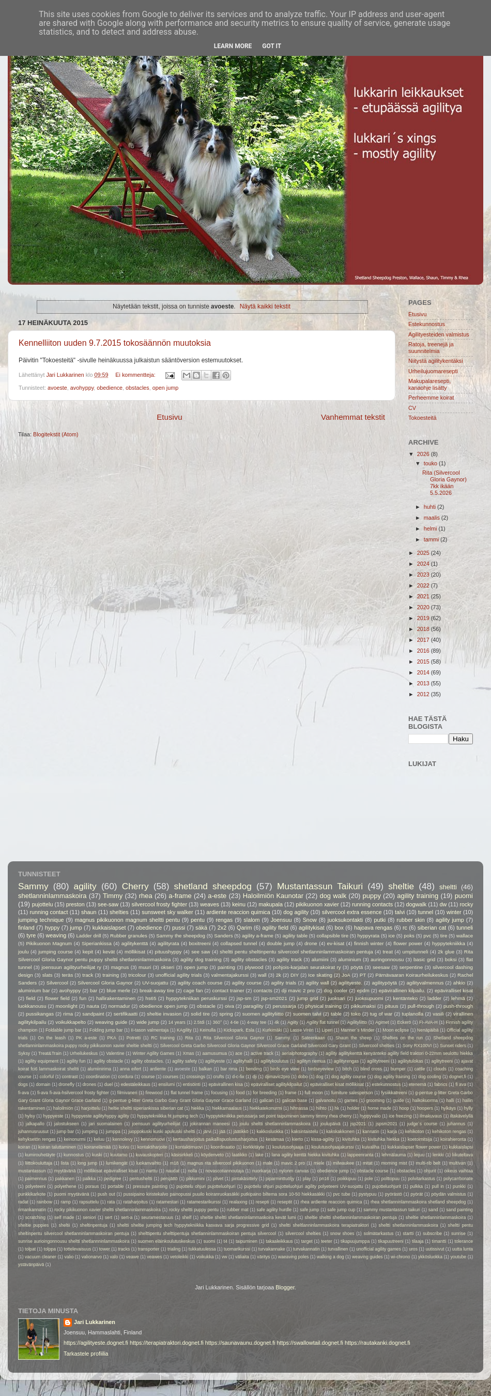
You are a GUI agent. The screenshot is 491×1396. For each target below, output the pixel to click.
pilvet (218, 1178)
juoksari (336, 998)
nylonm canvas (294, 1170)
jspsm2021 (386, 1123)
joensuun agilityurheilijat (156, 1123)
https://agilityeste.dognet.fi (96, 1343)
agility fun (76, 1061)
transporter (149, 1249)
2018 (424, 629)
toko (355, 1014)
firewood (154, 1092)
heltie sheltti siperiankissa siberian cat (146, 1108)
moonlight (67, 1006)
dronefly (66, 1084)
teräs (67, 975)
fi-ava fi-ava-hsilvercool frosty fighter (73, 1092)
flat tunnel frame (187, 1092)
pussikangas (40, 1014)
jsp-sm (244, 998)
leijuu (419, 1154)
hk (336, 1108)
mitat (368, 1163)
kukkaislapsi (461, 1147)
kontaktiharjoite (152, 1147)
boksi (451, 959)
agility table (295, 935)
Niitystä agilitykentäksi (435, 361)
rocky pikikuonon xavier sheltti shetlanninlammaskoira (107, 1209)
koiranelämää (97, 1147)
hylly (468, 1108)
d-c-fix (238, 1076)
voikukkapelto (70, 1022)
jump (76, 927)
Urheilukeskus (84, 1053)
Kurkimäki (272, 1030)
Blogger (285, 1287)
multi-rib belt (428, 1163)
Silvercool (57, 983)
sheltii (64, 1225)
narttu (152, 1170)
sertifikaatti (125, 1014)
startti (408, 1233)
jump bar (65, 1131)
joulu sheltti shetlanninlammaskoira (274, 1123)
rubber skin (410, 920)
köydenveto (212, 1154)
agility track (289, 959)
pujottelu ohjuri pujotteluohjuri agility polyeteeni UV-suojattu (303, 1186)
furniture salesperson (352, 1092)
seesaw (381, 967)
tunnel (425, 912)
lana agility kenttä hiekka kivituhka (306, 1154)
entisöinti (192, 1084)
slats (47, 975)
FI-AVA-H (428, 1022)
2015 (424, 661)
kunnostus (74, 1154)
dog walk (332, 896)
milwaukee (343, 1163)
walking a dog (330, 1256)
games (351, 1100)
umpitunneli (415, 951)
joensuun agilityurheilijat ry (71, 967)
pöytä (356, 967)
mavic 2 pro (293, 1163)
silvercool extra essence (352, 912)
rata (111, 1201)
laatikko (239, 1154)
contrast (70, 1076)
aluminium (349, 959)
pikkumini (195, 1178)
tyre (31, 935)
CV (412, 408)
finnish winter (369, 943)
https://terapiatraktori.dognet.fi (167, 1343)
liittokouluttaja (38, 1163)
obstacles (137, 388)
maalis (432, 518)
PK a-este (86, 1037)
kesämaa (275, 1139)
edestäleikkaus (135, 1084)
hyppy (52, 927)
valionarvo (92, 1256)
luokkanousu (32, 1006)
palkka (89, 1178)
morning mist (394, 1163)
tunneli (464, 927)
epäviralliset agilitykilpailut (276, 1084)
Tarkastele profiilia (86, 1353)
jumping (90, 1131)
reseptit (285, 1201)
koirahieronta (453, 1139)
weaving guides (367, 1256)
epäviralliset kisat (454, 990)
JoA (346, 975)
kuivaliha (371, 1147)
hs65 (150, 998)
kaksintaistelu (304, 1131)
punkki (459, 1186)
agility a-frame (257, 935)
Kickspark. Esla (239, 1030)
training (110, 975)
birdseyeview (321, 1068)
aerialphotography (299, 1053)
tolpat (30, 1249)
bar (93, 990)
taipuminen (246, 1241)
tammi (432, 539)
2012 (424, 694)
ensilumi (166, 1084)
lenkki (438, 1154)
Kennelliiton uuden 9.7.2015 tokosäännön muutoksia (115, 343)
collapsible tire (332, 935)
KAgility (184, 1030)
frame (291, 1092)
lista (65, 1163)
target (307, 1241)
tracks (124, 1249)
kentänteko (405, 998)
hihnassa (299, 1108)
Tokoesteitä (422, 418)
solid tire (200, 1014)
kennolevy (123, 1139)
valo (114, 1256)
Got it (271, 46)
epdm (363, 990)
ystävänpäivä (31, 1264)
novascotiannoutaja (224, 1170)
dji (254, 1076)
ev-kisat (335, 943)
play (307, 1178)
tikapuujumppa (355, 1241)
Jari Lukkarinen (94, 1322)
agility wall (317, 983)
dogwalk (416, 904)
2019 (424, 618)
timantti (439, 1241)
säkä (201, 927)
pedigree (112, 1178)
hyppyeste (53, 1116)
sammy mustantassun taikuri (391, 1209)
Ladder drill (88, 935)
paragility (253, 1006)
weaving (56, 935)
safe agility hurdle (274, 1209)
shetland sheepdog (213, 886)
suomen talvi (307, 1014)
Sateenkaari (313, 1037)
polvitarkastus (421, 1178)
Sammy (33, 886)
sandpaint (93, 1014)
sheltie (401, 886)
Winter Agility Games (154, 1053)
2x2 (222, 927)
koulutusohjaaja (287, 1147)
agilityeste (215, 1061)
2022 (424, 585)
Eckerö (404, 1022)
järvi (207, 1131)
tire (444, 935)
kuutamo (119, 1154)
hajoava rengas (373, 927)
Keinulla (208, 1030)
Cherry (135, 886)
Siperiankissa (97, 943)
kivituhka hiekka (384, 1139)
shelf (186, 1217)
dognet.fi (457, 1076)
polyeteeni (35, 1186)
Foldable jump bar (63, 1030)
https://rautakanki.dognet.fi (377, 1343)
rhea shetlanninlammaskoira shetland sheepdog (418, 1201)
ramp (65, 1201)
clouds (440, 1068)
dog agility (296, 912)
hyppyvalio (370, 1116)
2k (278, 975)
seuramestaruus (157, 1217)
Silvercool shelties (376, 1045)
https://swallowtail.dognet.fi (310, 1343)
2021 (424, 596)
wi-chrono (400, 1256)
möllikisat (135, 951)
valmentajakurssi (230, 975)
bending (254, 1068)
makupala (270, 904)
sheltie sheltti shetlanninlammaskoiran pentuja (350, 1217)
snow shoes (342, 1233)
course (148, 1076)
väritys (263, 1256)
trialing (173, 1249)
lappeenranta (360, 1154)
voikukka (205, 1256)
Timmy (112, 896)
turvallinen (338, 1249)
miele (319, 1163)
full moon (313, 1092)
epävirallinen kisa (226, 1084)
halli (450, 1100)
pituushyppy (168, 951)
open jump (165, 388)
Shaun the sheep (353, 1037)
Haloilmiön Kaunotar (273, 896)
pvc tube (341, 1194)
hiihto (321, 1108)
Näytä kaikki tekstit (265, 306)
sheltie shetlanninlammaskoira (436, 1217)
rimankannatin (32, 1209)
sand (433, 1209)
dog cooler (336, 990)
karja (392, 1131)
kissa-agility (322, 1139)
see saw (200, 951)
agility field (275, 927)
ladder (434, 998)
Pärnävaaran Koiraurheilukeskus (411, 975)
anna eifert (130, 1068)
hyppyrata (368, 935)
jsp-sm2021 (274, 998)
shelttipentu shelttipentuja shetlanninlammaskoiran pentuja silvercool (208, 1233)
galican (266, 1100)
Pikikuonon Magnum (49, 943)
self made (64, 1217)
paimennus (36, 1178)
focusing (219, 1092)
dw (443, 904)
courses (170, 1076)
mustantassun (32, 1170)
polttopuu (390, 1178)
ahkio (459, 983)
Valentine (115, 1053)
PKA (111, 1037)
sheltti (448, 887)
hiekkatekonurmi (266, 1108)
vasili (438, 1014)
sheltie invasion (164, 1014)
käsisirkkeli (182, 1154)
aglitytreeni (442, 1061)
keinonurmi (74, 1139)
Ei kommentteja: (136, 375)
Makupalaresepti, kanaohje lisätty (429, 384)
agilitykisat (312, 927)
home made (379, 1108)
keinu (239, 904)
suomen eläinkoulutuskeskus (166, 1241)
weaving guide (111, 1022)
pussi (178, 927)
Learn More (233, 46)
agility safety (184, 1061)
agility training (417, 896)
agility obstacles (249, 959)
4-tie (234, 1022)
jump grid (307, 998)
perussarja (284, 1006)
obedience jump (333, 1170)
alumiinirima (99, 1068)
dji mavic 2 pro (298, 990)
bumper (398, 1068)
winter (454, 912)
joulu (23, 951)
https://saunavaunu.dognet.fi (240, 1343)
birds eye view (284, 1068)
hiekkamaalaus (227, 1108)
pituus (391, 1006)
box (339, 927)
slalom (251, 920)
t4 (225, 1241)
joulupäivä (330, 1123)
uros (413, 1249)
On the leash (52, 1037)
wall (262, 975)
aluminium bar (34, 990)
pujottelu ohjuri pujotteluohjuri (205, 1186)
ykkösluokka (430, 1256)
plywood (254, 967)
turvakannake (271, 1249)
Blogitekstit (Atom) (56, 434)
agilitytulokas (410, 1061)
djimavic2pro (277, 1076)
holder (353, 1108)
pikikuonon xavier (317, 904)
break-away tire (157, 990)
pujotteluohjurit (386, 1186)
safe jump (309, 1209)
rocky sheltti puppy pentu (194, 1209)
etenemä (417, 1084)
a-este (217, 896)
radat (23, 1201)
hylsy (30, 1116)
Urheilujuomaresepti (433, 371)
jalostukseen (66, 1123)
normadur (119, 1006)
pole (368, 1178)
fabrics (440, 1084)
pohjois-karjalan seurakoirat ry (307, 967)
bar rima (229, 1068)
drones (89, 1084)
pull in (437, 1186)
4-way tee (257, 1022)
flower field (57, 998)
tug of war (381, 1014)
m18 (174, 1163)
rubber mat (238, 1209)
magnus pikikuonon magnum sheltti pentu (127, 920)
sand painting (459, 1209)
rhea (145, 896)
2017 (424, 640)
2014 (424, 672)
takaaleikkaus (279, 1241)
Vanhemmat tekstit (353, 417)
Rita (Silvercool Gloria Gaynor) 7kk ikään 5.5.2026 (444, 482)
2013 (424, 683)
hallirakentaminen (115, 998)
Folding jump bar (106, 1030)
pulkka (416, 1186)
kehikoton (414, 1131)
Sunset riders (453, 1045)
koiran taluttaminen (57, 1147)
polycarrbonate (458, 1178)
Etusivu (169, 417)
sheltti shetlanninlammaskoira (408, 1225)
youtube (458, 1256)
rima (68, 1014)
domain (43, 1084)
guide (398, 1100)
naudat (172, 1170)
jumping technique (41, 920)
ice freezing (400, 1116)
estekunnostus (386, 1084)
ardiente (158, 1068)
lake (259, 1154)
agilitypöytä (384, 983)
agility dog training (201, 959)
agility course (247, 983)
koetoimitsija (420, 1139)
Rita (189, 1037)
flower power (407, 943)
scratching (35, 1217)
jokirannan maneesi (210, 1123)
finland (26, 927)
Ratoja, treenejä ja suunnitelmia (431, 347)
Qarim (244, 927)
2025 (424, 553)
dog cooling (429, 1076)
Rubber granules (128, 935)
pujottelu (42, 904)
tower (104, 1249)
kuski (97, 1154)
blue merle (118, 990)
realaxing (238, 1201)
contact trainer (228, 990)
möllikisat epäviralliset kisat (110, 1170)
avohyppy (82, 388)
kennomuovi (153, 1139)
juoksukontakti (345, 920)
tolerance (464, 1241)
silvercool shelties (303, 1233)
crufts (218, 1076)
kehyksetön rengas (37, 1139)
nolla (192, 1170)
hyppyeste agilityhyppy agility (100, 1116)
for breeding (265, 1092)
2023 (424, 574)
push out (106, 1194)
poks (409, 935)
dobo (303, 1076)
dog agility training (392, 1076)
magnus (120, 967)
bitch (346, 1068)
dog (319, 1076)
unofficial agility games (378, 1249)
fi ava (460, 1084)
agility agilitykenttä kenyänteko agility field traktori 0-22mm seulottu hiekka (399, 1053)
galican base (294, 1100)
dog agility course (348, 1076)
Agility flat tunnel (322, 1022)
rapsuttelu (89, 1201)
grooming (375, 1100)
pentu (198, 920)
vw (224, 1256)
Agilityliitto (357, 1022)
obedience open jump (163, 1006)
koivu (124, 1147)
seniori (89, 1217)
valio (68, 1256)
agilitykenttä (134, 943)
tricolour (137, 975)
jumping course (55, 951)
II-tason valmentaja (149, 1030)
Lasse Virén (302, 1030)
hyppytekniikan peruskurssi (196, 998)
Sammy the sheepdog (180, 935)
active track (262, 1053)
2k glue (446, 951)
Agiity (292, 1022)
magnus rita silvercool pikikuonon (220, 1163)
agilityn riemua (311, 1061)
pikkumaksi (363, 1006)
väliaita (242, 1256)
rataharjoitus (135, 1201)
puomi (464, 896)
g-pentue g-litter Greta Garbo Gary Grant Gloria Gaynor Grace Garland (180, 1100)
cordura (125, 1076)
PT (363, 975)
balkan (205, 1068)
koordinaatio (223, 1147)
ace (238, 1053)
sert (108, 1217)
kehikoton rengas (449, 1131)
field (30, 998)
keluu (99, 1139)
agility (85, 886)
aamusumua (215, 1053)
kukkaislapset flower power (414, 1147)
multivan (457, 1163)
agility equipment (41, 1061)
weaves (209, 904)
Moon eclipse (395, 1030)
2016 (424, 651)
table (336, 1014)
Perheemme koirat (431, 397)
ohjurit (430, 1170)
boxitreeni (199, 943)
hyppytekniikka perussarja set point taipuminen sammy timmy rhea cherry (278, 1116)
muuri (145, 967)
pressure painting (150, 1186)
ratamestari (167, 1201)
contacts (263, 990)
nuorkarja (261, 1170)
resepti (262, 1201)
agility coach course (200, 983)
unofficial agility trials (179, 975)
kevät (109, 951)
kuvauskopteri (149, 1154)
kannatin (370, 1131)
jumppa (113, 1131)
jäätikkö (241, 1131)
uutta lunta (462, 1249)
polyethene (65, 1186)
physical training (323, 1006)
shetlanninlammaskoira (52, 896)
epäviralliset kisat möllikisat (337, 1084)
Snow (310, 920)
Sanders (223, 935)
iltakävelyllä (461, 1116)
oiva (229, 1006)
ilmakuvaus (431, 1116)
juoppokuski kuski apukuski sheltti (161, 1131)
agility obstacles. (147, 1061)
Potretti (134, 1037)
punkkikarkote (31, 1194)
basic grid (424, 959)
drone (310, 943)
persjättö (169, 1178)
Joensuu (281, 920)
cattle (420, 1068)
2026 (424, 454)
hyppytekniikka (448, 943)
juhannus (456, 1123)
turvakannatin (306, 1249)
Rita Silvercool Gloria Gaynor (233, 1037)
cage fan (193, 990)
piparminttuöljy (280, 1178)
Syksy (24, 1053)
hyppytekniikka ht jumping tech (167, 1116)
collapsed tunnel (238, 943)
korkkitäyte (253, 1147)
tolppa (50, 1249)
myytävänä (65, 1170)
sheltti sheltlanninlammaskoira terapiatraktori (324, 1225)
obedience (109, 388)
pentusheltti (141, 1178)
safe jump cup (341, 1209)
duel (108, 1084)
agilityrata (168, 943)
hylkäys (448, 1108)
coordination (98, 1076)
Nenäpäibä (428, 1030)
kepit (88, 951)
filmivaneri (127, 1092)
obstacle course (373, 1170)
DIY (294, 975)
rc (405, 927)
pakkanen (64, 1178)
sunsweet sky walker (167, 912)
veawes (154, 1256)
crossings (196, 1076)
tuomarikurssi (237, 1249)
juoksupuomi (369, 998)
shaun (88, 912)
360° (217, 1022)
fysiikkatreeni (394, 1092)
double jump (281, 943)
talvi (400, 912)
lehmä (458, 998)
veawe (132, 1256)
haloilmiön (63, 1108)
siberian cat (432, 927)
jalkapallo (35, 1123)
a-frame (180, 896)
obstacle (206, 1006)
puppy (372, 896)
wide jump (147, 1022)
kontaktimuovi (189, 1147)
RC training (163, 1037)
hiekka (197, 1108)
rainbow (44, 1201)
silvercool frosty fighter (159, 904)
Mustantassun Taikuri (320, 886)
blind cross (371, 1068)
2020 (424, 607)
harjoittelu (90, 1108)
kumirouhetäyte (40, 1154)
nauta (93, 1006)
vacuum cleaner (40, 1256)
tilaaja (418, 1241)
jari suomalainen (105, 1123)
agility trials (284, 983)
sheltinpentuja (94, 1225)
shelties (119, 912)
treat (387, 951)
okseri (167, 967)
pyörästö (393, 1194)
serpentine (411, 967)
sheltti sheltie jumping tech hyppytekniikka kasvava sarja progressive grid (193, 1225)
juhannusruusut (33, 1131)
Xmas (188, 1053)
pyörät (416, 1194)
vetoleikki (179, 1256)
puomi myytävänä (71, 1194)
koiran (24, 1147)
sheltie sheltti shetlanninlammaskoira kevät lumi (248, 1217)
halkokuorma (425, 1100)
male (267, 1163)
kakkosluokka (269, 1131)
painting (226, 967)
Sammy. (283, 1037)
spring (226, 1014)
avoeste (57, 388)
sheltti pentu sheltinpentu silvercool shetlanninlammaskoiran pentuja (296, 951)
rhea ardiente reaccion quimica (331, 1201)
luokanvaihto (148, 1163)
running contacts (372, 904)
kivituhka (351, 1139)
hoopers (425, 1108)
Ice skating (320, 975)
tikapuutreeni (390, 1241)
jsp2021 (358, 1123)
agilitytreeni (378, 1061)
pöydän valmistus (449, 1194)
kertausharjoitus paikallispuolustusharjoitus (215, 1139)
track (87, 975)
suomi (209, 1241)
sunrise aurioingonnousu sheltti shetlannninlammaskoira (73, 1241)
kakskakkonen (340, 1131)
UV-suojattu (155, 983)
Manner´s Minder (357, 1030)
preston (75, 904)
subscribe (432, 1233)
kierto (297, 1139)
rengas (224, 920)
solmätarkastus (378, 1233)
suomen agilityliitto (263, 1014)
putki (380, 920)
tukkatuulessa (202, 1249)
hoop (404, 1108)
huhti (430, 507)
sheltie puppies (33, 1225)
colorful (46, 1076)
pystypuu (368, 1194)
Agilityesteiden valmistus (438, 334)
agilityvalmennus (424, 983)
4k (276, 1022)
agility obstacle (108, 1061)
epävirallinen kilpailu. (402, 990)
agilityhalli (242, 1061)
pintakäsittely (244, 1178)
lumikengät (117, 1163)
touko (431, 463)
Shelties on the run (402, 1037)
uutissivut (434, 1249)
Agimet (382, 1022)
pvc (427, 935)
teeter (326, 1241)
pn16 (324, 1178)
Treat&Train (50, 1053)
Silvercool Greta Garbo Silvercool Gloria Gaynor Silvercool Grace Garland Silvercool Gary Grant (255, 1045)
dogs (23, 1084)
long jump (87, 1163)
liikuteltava (462, 1154)
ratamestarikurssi (204, 1201)
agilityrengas (346, 1061)
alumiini (320, 959)
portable (116, 1186)
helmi (431, 528)
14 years (177, 1022)
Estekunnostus (426, 324)
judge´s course (422, 1123)
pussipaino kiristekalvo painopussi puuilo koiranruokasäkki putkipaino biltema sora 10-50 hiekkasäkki (224, 1194)
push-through (458, 1006)
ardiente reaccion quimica (238, 912)
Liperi (326, 1030)
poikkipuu (346, 1178)
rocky (466, 904)
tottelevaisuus (77, 1249)
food (240, 1092)
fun (83, 998)
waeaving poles (293, 1256)
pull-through (421, 1006)
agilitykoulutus (274, 1061)
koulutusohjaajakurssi (333, 1147)
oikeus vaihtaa (458, 1170)
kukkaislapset (109, 927)
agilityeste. (350, 983)
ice (392, 935)
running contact (48, 912)
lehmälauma (393, 1154)
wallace (464, 935)
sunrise (458, 1233)
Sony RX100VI (417, 1045)
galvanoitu (326, 1100)
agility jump (450, 920)
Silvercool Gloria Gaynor (105, 983)
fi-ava (23, 1092)
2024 (424, 564)
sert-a (126, 1217)
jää (223, 1131)
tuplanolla (412, 1014)
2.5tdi (199, 1022)
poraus (92, 1186)
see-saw (108, 904)
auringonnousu (387, 959)
